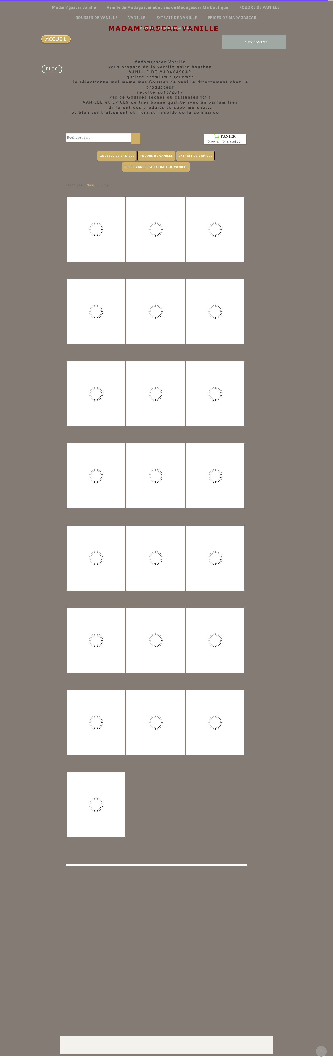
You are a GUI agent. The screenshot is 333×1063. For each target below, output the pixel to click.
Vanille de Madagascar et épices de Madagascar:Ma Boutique (167, 7)
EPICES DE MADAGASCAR (232, 17)
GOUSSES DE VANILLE (96, 17)
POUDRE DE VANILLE (259, 7)
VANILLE (136, 17)
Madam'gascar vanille (74, 7)
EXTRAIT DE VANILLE (176, 17)
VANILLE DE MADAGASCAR (166, 28)
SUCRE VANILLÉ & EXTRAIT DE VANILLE (156, 167)
